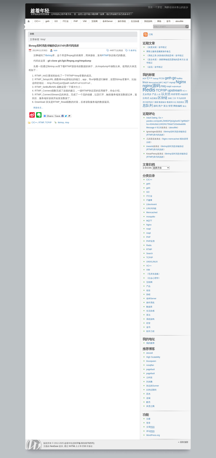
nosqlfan (150, 365)
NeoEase (54, 446)
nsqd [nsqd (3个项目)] (168, 86)
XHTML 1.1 (74, 446)
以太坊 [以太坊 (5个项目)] (165, 94)
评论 (150, 431)
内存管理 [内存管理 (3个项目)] (175, 94)
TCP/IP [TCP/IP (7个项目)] (161, 90)
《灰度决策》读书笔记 (156, 47)
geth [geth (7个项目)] (168, 78)
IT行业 (66, 21)
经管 (148, 323)
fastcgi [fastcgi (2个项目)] (155, 78)
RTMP (105, 55)
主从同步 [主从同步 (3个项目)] (147, 94)
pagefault (150, 369)
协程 (148, 294)
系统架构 (148, 21)
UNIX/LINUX (152, 262)
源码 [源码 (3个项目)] (155, 106)
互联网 (94, 21)
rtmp (67, 122)
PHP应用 (150, 241)
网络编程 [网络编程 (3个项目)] (177, 106)
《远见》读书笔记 (154, 67)
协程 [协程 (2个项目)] (170, 98)
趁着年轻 (39, 10)
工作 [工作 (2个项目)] (174, 98)
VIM (84, 21)
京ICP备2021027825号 (83, 443)
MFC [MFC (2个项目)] (161, 83)
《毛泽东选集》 (153, 274)
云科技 (149, 377)
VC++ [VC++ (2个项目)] (185, 91)
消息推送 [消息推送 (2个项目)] (180, 102)
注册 (148, 419)
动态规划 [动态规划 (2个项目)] (153, 98)
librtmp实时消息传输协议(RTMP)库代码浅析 (54, 45)
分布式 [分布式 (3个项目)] (146, 98)
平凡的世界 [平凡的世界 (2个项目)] (181, 98)
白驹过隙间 (151, 390)
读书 (168, 21)
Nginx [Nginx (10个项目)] (181, 82)
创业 (148, 290)
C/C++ (37, 21)
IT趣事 (149, 200)
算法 (148, 315)
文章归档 (147, 168)
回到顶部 (184, 442)
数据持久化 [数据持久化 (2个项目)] (171, 102)
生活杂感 (135, 21)
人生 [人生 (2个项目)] (159, 94)
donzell (149, 353)
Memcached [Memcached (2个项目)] (153, 83)
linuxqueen (151, 361)
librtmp (48, 55)
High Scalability (153, 357)
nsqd (148, 229)
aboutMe (179, 21)
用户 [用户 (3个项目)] (160, 106)
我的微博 (150, 343)
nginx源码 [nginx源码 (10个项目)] (151, 86)
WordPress (34, 444)
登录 (148, 423)
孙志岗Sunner (152, 386)
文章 (150, 427)
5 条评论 (133, 50)
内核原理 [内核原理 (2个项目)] (184, 94)
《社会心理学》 (153, 278)
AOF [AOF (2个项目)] (144, 78)
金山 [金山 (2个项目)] (184, 106)
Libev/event (151, 204)
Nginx (149, 225)
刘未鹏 (149, 382)
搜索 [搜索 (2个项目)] (156, 102)
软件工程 (150, 331)
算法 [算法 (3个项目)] (165, 106)
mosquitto (150, 216)
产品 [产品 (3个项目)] (154, 94)
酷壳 (148, 402)
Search (149, 253)
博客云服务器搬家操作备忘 (158, 51)
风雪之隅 (150, 406)
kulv (55, 50)
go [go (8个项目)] (174, 78)
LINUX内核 (151, 208)
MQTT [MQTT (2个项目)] (166, 83)
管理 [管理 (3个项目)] (170, 106)
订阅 (151, 34)
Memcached (151, 212)
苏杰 (148, 394)
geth (47, 21)
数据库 (149, 307)
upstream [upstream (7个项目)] (175, 90)
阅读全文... (38, 107)
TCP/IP (48, 122)
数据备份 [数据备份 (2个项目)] (162, 102)
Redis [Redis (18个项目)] (149, 89)
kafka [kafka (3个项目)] (179, 78)
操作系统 (122, 21)
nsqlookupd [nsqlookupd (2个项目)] (176, 86)
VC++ (149, 266)
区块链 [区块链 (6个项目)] (162, 98)
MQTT (149, 221)
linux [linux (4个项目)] (145, 82)
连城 (148, 398)
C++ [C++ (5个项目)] (149, 78)
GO (56, 21)
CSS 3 (85, 446)
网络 (159, 21)
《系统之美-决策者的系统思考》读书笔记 (164, 55)
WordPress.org (153, 435)
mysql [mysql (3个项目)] (172, 82)
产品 (148, 286)
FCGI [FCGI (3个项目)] (161, 78)
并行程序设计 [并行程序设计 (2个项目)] (148, 102)
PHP (76, 21)
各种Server (108, 21)
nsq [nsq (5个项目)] (163, 86)
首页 (29, 21)
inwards (149, 146)
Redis (149, 245)
